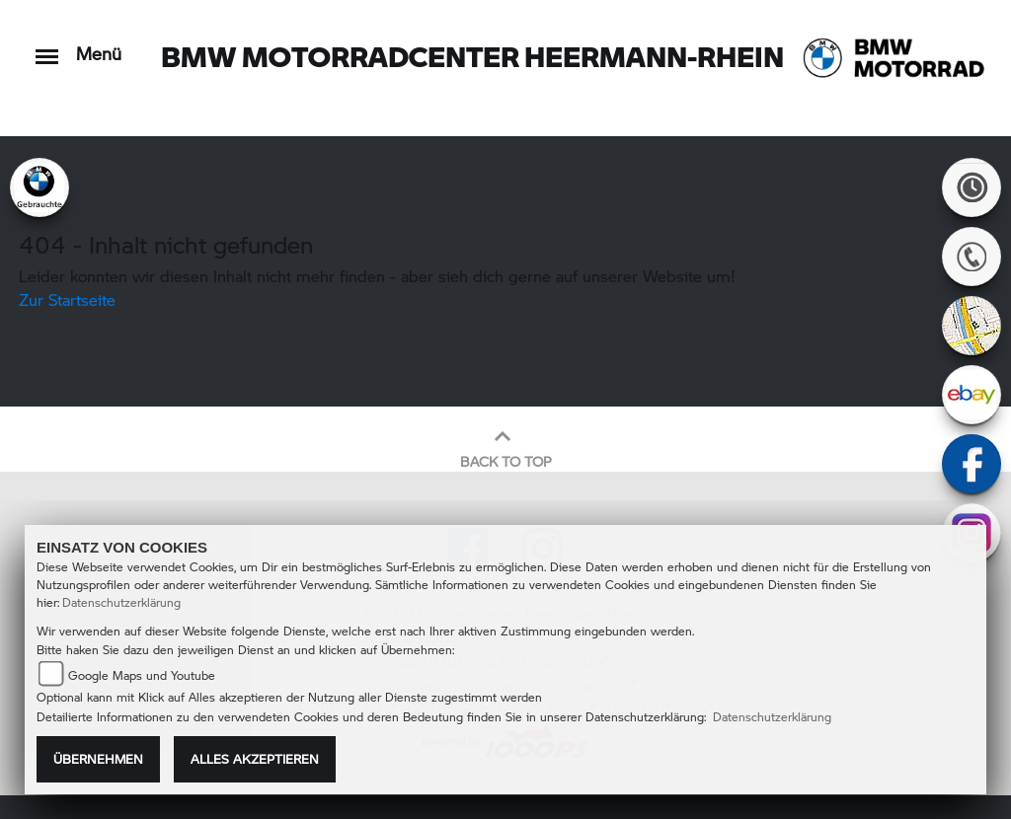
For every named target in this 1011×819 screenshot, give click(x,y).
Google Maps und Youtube (141, 675)
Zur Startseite (67, 299)
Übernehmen (98, 759)
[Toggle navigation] (47, 47)
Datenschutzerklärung (121, 602)
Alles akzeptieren (255, 759)
